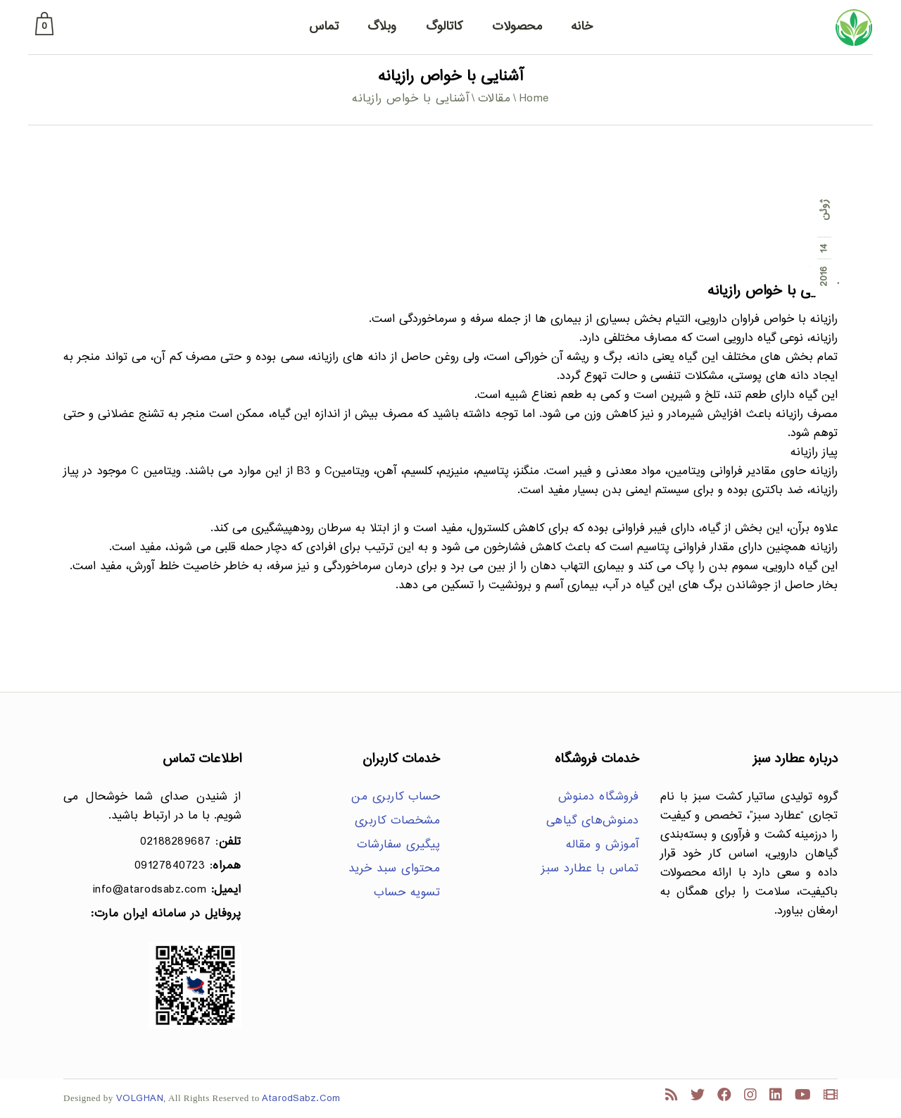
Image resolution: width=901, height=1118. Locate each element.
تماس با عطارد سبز (590, 869)
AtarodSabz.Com (301, 1098)
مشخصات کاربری (398, 821)
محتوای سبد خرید (394, 869)
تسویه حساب (407, 893)
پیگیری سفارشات (398, 845)
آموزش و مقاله (602, 845)
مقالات (494, 99)
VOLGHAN (140, 1098)
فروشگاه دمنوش (598, 797)
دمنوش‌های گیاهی (592, 821)
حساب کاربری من (395, 797)
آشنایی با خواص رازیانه (772, 291)
